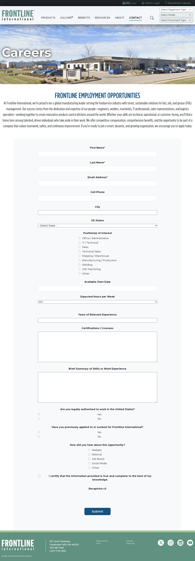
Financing (130, 543)
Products (48, 17)
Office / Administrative (95, 238)
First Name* (97, 147)
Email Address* (98, 177)
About (119, 17)
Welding (87, 264)
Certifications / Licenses (97, 328)
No (99, 418)
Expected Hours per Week (97, 296)
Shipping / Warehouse (95, 256)
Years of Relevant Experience (97, 314)
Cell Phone (97, 192)
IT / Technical (90, 242)
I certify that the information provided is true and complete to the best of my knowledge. (100, 478)
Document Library (178, 3)
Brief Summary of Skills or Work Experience (97, 368)
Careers (129, 541)
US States (97, 220)
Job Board (98, 459)
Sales (85, 247)
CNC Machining (91, 269)
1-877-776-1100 (58, 551)
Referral (97, 454)
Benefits (84, 17)
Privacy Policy (102, 541)
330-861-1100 (57, 548)
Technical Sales (91, 251)
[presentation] (61, 498)
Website (97, 450)
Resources (102, 17)
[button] (152, 18)
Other (86, 273)
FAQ (98, 543)
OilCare (66, 17)
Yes (99, 414)
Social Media (99, 463)
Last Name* (97, 162)
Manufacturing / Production (99, 260)
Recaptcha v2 (97, 488)
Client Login (151, 3)
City (97, 206)
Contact (135, 17)
